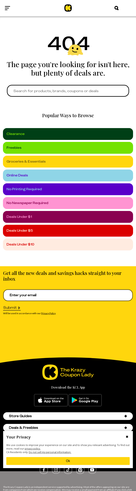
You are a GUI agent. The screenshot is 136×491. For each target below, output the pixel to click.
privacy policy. (33, 448)
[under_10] (68, 244)
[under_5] (68, 231)
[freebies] (68, 148)
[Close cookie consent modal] (127, 437)
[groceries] (68, 162)
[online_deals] (68, 175)
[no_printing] (68, 189)
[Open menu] (17, 8)
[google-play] (85, 400)
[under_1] (68, 217)
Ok (68, 461)
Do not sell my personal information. (50, 452)
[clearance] (68, 134)
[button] (125, 416)
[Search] (116, 8)
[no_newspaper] (68, 203)
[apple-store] (51, 400)
